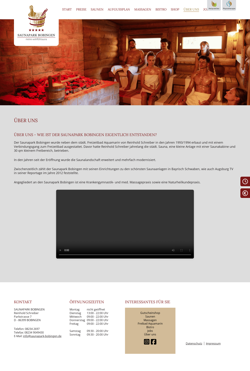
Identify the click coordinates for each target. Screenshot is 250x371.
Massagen (142, 9)
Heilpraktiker (214, 5)
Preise (81, 9)
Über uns (191, 9)
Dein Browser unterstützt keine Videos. (125, 224)
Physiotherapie (229, 5)
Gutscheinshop (150, 313)
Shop (175, 9)
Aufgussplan (119, 9)
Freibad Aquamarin (150, 323)
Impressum (213, 343)
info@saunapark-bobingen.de (42, 336)
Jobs (207, 9)
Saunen (97, 9)
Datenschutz (194, 343)
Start (67, 9)
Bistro (160, 9)
